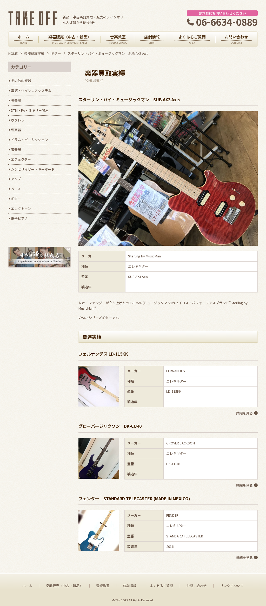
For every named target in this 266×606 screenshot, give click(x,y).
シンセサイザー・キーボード (33, 169)
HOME (13, 53)
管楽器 (16, 149)
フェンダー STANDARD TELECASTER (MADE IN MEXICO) (134, 497)
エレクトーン (21, 208)
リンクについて (232, 584)
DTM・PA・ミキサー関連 (30, 110)
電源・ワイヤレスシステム (31, 90)
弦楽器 (16, 100)
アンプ (16, 178)
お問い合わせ (197, 584)
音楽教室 (103, 584)
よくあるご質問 (161, 584)
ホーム (27, 584)
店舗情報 (129, 584)
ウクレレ (17, 120)
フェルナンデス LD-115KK (103, 354)
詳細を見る (244, 413)
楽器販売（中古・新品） (64, 584)
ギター (56, 53)
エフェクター (21, 159)
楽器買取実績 (34, 53)
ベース (16, 188)
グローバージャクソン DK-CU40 (110, 425)
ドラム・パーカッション (29, 139)
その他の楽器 (21, 80)
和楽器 (16, 129)
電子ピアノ (19, 218)
